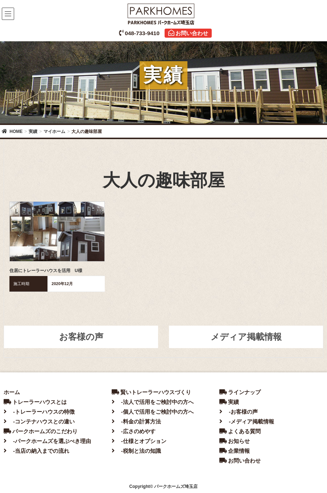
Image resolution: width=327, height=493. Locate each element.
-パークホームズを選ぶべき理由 (47, 441)
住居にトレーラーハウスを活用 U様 (45, 270)
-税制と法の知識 (136, 451)
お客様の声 (81, 337)
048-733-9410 (139, 33)
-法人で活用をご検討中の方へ (153, 402)
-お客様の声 (238, 412)
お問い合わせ (188, 33)
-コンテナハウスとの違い (39, 421)
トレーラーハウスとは (35, 402)
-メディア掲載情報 (246, 421)
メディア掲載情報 (246, 337)
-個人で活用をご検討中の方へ (153, 412)
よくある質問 (240, 431)
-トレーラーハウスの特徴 (39, 412)
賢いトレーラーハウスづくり (151, 392)
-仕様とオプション (139, 441)
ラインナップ (240, 392)
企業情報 (234, 451)
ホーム (12, 392)
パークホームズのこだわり (41, 431)
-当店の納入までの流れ (36, 451)
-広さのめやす (134, 431)
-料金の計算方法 (136, 421)
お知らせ (234, 441)
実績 (229, 402)
